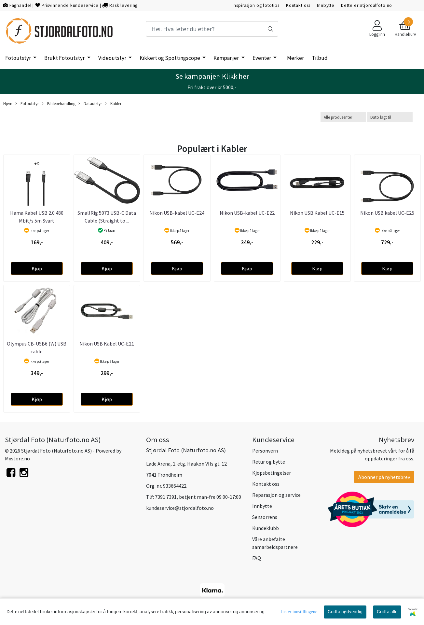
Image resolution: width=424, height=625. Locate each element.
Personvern (265, 450)
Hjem (7, 103)
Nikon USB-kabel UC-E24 (176, 213)
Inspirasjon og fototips (256, 5)
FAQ (256, 558)
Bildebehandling (58, 103)
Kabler (113, 103)
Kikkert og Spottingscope (170, 57)
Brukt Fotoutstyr (65, 57)
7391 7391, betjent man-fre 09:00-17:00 (198, 497)
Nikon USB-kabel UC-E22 (247, 213)
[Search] (212, 29)
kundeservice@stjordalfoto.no (180, 508)
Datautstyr (90, 103)
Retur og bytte (268, 461)
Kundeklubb (265, 528)
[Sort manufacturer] (343, 117)
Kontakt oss (298, 5)
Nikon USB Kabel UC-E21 (106, 343)
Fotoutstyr (18, 57)
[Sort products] (390, 117)
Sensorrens (264, 517)
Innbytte (326, 5)
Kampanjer (226, 57)
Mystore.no (17, 458)
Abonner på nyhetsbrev (384, 477)
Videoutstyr (112, 57)
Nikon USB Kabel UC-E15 (317, 213)
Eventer (262, 57)
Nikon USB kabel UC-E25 (387, 213)
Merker (295, 57)
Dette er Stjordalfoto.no (366, 5)
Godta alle (387, 611)
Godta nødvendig (345, 611)
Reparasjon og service (276, 495)
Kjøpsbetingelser (271, 472)
